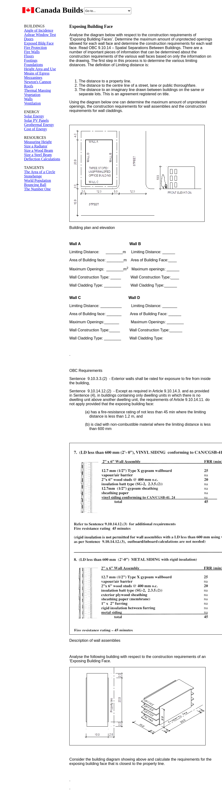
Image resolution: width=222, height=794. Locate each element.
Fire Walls (32, 52)
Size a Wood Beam (38, 150)
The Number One (37, 189)
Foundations (33, 65)
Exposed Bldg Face (39, 43)
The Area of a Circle (39, 172)
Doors (28, 39)
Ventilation (32, 103)
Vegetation (32, 95)
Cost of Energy (35, 129)
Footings (30, 60)
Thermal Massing (37, 90)
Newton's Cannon (37, 82)
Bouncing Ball (35, 185)
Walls (28, 99)
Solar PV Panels (36, 120)
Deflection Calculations (42, 159)
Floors (29, 56)
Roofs (28, 86)
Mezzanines (33, 78)
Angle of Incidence (38, 30)
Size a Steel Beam (38, 155)
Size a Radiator (35, 146)
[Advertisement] (38, 271)
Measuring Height (38, 142)
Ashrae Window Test (40, 35)
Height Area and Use (40, 69)
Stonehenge (33, 176)
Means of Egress (37, 73)
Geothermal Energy (39, 125)
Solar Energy (34, 116)
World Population (37, 180)
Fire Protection (35, 48)
